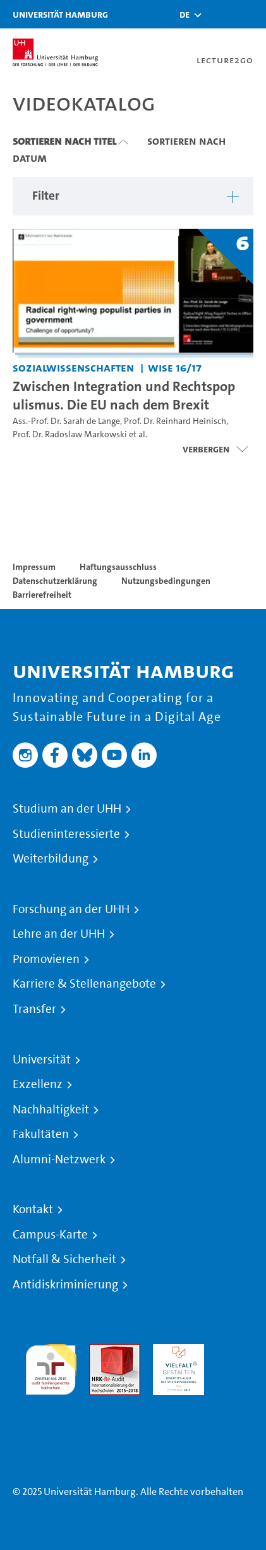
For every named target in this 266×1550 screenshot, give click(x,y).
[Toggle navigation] (250, 14)
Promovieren (46, 959)
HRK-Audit (175, 1351)
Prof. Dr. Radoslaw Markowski (70, 434)
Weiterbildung (50, 859)
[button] (184, 14)
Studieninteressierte (66, 834)
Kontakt (33, 1209)
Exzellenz (38, 1084)
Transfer (34, 1009)
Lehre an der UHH (59, 934)
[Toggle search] (218, 14)
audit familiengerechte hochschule (50, 1366)
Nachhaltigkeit (51, 1109)
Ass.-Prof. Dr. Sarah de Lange (66, 421)
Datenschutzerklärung (55, 580)
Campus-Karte (50, 1234)
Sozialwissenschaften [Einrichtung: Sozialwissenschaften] (73, 367)
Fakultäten (41, 1134)
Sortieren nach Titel (64, 140)
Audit (101, 1351)
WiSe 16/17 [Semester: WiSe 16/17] (175, 367)
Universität (42, 1059)
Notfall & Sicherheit (64, 1259)
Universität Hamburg (60, 14)
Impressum (34, 566)
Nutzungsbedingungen (165, 580)
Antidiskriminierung (65, 1284)
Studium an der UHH (67, 809)
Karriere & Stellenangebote (84, 984)
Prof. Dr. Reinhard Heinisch (175, 421)
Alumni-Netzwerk (59, 1159)
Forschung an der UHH (71, 909)
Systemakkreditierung (50, 1402)
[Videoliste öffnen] (215, 449)
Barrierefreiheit (42, 594)
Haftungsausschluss (118, 566)
